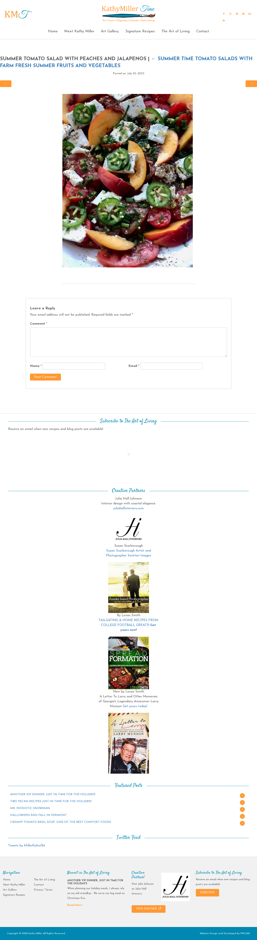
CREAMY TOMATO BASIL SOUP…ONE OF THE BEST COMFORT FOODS (60, 822)
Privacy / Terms (43, 890)
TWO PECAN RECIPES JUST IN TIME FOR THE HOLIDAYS (51, 801)
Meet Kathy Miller (79, 31)
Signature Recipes (140, 31)
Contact (202, 31)
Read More (74, 905)
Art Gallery (110, 31)
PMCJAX (245, 933)
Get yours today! (135, 706)
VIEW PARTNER (148, 908)
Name (36, 366)
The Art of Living (175, 31)
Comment (38, 323)
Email (133, 366)
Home (53, 31)
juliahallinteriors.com (128, 508)
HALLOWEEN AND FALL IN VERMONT (38, 815)
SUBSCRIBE (207, 892)
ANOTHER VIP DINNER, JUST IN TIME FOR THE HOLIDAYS (52, 794)
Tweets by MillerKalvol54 (26, 845)
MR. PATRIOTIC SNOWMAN (30, 808)
